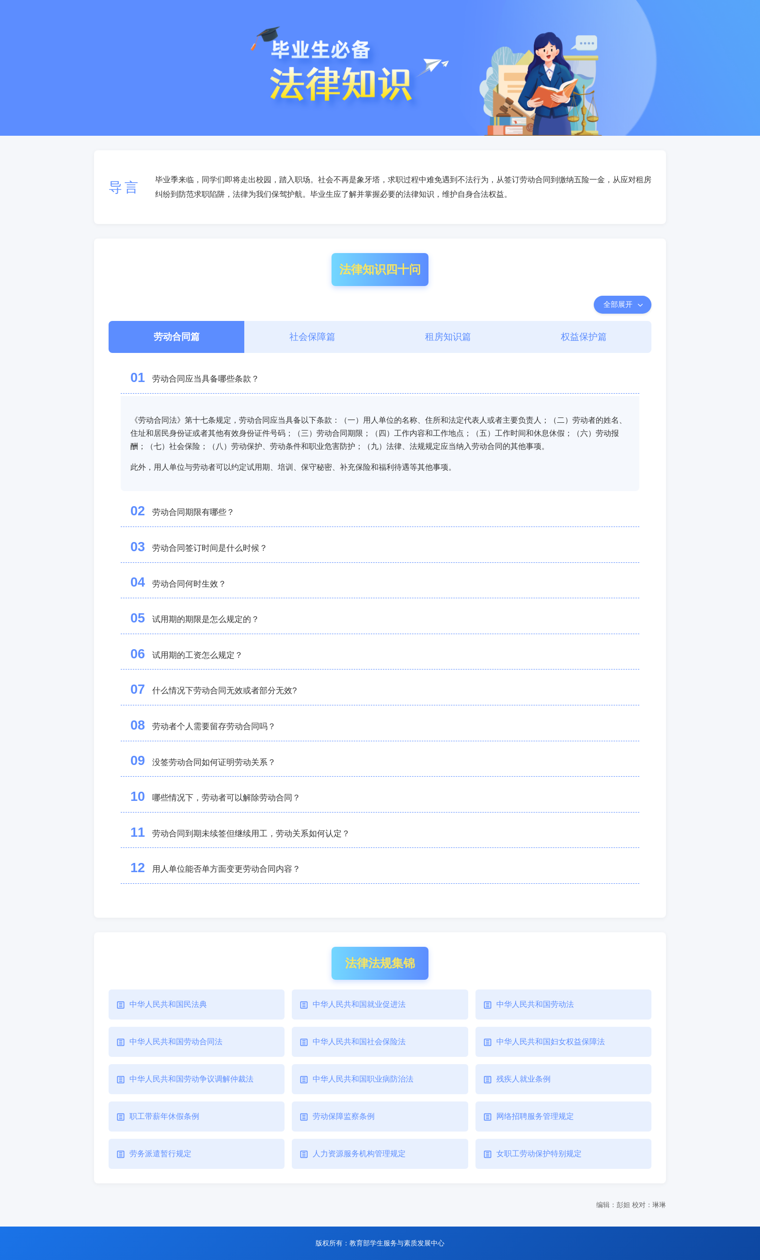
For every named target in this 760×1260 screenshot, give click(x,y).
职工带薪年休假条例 (164, 1116)
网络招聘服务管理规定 (535, 1116)
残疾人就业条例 (523, 1079)
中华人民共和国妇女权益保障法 (550, 1041)
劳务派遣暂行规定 (160, 1153)
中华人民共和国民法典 (168, 1004)
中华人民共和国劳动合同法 (175, 1041)
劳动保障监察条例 (344, 1116)
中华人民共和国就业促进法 (359, 1004)
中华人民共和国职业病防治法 (363, 1079)
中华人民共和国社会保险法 (359, 1041)
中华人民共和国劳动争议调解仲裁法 (191, 1079)
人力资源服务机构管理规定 (359, 1153)
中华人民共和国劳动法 (535, 1004)
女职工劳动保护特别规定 (539, 1153)
